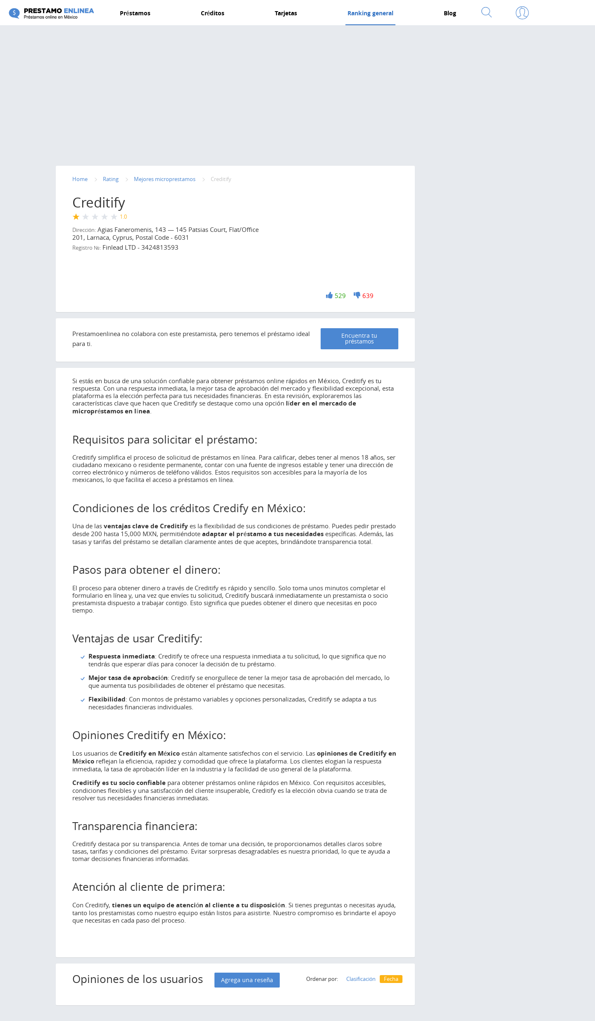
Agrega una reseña (247, 979)
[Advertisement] (297, 94)
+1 (330, 295)
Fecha (391, 978)
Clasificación (361, 978)
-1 (357, 295)
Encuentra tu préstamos (374, 338)
